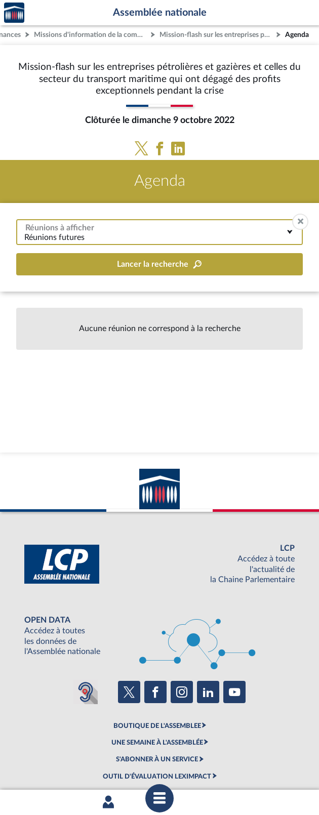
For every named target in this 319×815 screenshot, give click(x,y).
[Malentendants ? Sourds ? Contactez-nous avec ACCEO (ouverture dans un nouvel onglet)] (85, 692)
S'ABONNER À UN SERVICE (157, 759)
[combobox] (159, 232)
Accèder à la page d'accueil (14, 13)
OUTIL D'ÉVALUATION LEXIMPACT (157, 776)
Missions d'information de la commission (91, 34)
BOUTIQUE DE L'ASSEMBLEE (157, 726)
